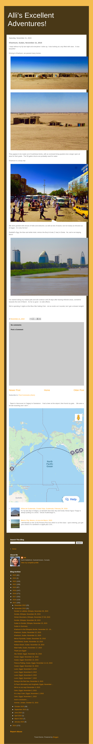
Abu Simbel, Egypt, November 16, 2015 (28, 654)
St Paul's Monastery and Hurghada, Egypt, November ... (33, 684)
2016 (15, 600)
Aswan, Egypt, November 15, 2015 (26, 657)
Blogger (55, 737)
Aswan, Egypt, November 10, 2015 (26, 666)
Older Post (79, 390)
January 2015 (19, 722)
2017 (15, 597)
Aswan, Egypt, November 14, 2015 (26, 660)
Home (47, 390)
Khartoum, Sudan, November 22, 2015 (27, 632)
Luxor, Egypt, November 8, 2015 (25, 672)
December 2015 (20, 605)
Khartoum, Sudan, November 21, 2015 (27, 635)
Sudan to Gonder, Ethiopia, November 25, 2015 (30, 623)
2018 (15, 593)
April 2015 (18, 716)
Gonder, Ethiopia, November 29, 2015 (27, 614)
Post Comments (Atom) (27, 395)
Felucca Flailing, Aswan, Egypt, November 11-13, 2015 (33, 663)
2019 (15, 590)
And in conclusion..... (21, 700)
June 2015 (18, 713)
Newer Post (14, 390)
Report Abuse (16, 732)
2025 (15, 575)
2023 (15, 581)
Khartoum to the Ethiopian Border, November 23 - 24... (33, 629)
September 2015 (21, 709)
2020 (15, 587)
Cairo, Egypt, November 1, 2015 (25, 696)
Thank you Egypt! (20, 651)
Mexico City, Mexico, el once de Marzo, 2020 (36, 520)
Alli (24, 557)
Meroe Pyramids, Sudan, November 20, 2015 (30, 638)
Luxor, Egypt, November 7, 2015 (25, 678)
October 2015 (19, 706)
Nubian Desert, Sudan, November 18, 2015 (29, 645)
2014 (15, 725)
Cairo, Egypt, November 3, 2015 (25, 690)
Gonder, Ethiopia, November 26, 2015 (27, 620)
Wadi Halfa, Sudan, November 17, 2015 (28, 648)
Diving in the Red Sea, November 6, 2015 (28, 681)
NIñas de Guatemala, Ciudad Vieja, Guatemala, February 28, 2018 (44, 508)
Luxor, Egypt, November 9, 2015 (25, 669)
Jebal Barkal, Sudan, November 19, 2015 (28, 641)
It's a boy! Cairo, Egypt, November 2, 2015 (29, 693)
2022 (15, 584)
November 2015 (20, 608)
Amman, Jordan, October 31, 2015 (26, 703)
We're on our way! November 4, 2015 (27, 687)
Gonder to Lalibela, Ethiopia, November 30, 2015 (31, 611)
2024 (15, 578)
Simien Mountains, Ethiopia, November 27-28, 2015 (32, 617)
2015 (15, 603)
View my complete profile (30, 563)
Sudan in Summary (20, 626)
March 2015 (19, 719)
